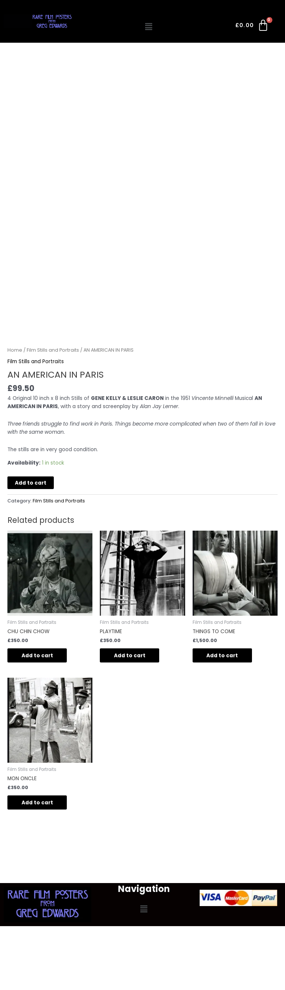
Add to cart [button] (38, 655)
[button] (148, 27)
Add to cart (30, 482)
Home (14, 350)
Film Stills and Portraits (53, 350)
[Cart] (252, 27)
